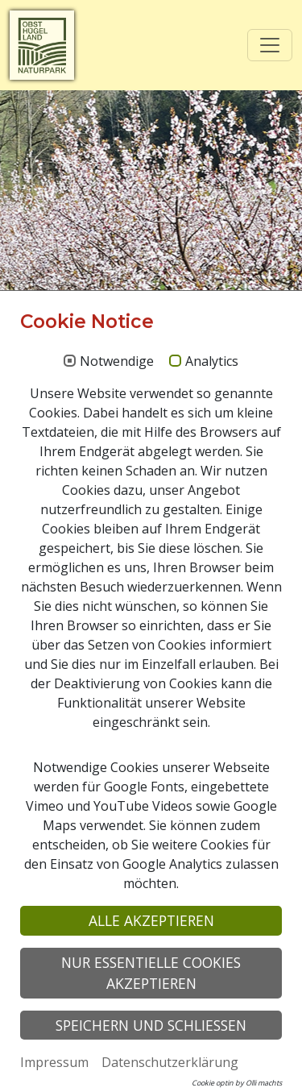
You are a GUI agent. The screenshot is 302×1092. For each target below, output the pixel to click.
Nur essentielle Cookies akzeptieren (151, 973)
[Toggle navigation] (269, 45)
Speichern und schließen (151, 1025)
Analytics (211, 362)
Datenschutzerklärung (169, 1062)
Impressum (54, 1062)
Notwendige (117, 362)
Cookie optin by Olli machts (237, 1082)
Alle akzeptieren (151, 920)
